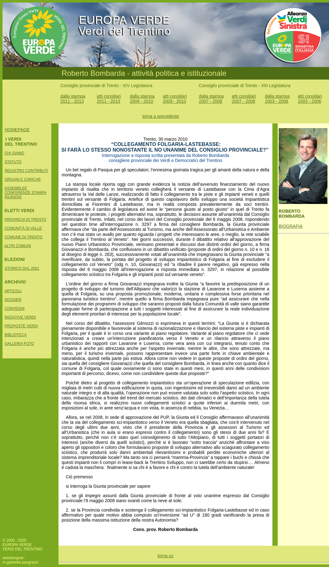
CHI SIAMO (14, 153)
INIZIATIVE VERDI (20, 317)
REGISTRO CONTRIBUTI (26, 171)
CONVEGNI (15, 308)
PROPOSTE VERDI (21, 326)
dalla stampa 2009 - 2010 (142, 99)
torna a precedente (160, 116)
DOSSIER (13, 300)
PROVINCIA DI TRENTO (25, 219)
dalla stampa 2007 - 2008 (211, 99)
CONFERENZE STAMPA (26, 192)
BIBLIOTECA (16, 335)
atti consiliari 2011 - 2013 (109, 99)
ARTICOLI (13, 291)
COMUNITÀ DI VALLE (23, 228)
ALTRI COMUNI (17, 246)
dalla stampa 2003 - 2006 (277, 99)
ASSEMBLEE (15, 188)
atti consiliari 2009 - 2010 (175, 99)
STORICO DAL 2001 (22, 268)
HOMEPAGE (17, 129)
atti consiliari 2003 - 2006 (310, 99)
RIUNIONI (13, 197)
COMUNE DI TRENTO (24, 237)
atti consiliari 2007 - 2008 (244, 99)
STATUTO (13, 162)
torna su (166, 555)
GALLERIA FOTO (19, 343)
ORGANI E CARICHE (23, 179)
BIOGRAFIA (290, 226)
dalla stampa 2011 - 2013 (72, 99)
